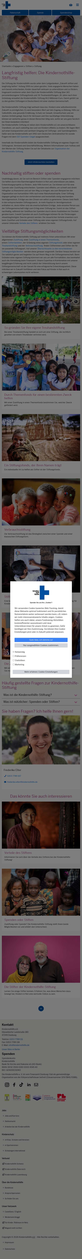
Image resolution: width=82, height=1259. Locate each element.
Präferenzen (20, 656)
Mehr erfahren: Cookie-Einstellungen (41, 672)
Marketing (19, 664)
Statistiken (20, 660)
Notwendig (20, 652)
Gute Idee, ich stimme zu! (41, 640)
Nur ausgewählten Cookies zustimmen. (41, 645)
